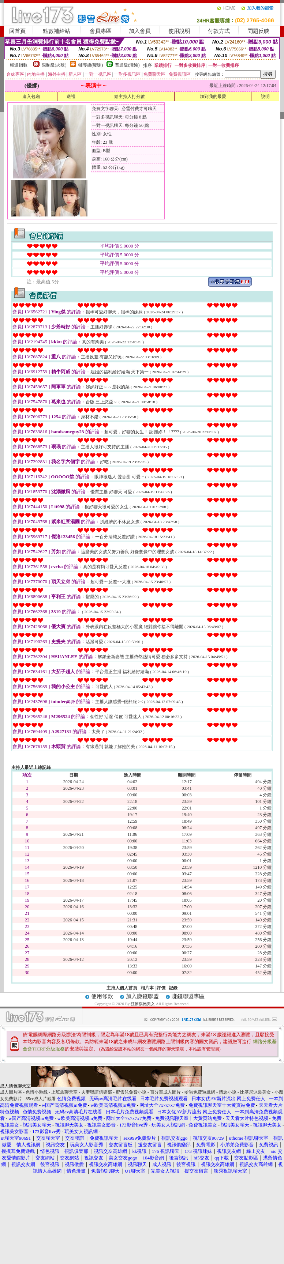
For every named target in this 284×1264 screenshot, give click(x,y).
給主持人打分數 (129, 96)
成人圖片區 (11, 1092)
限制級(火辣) (54, 65)
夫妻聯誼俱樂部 (96, 1092)
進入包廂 (31, 96)
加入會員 (140, 31)
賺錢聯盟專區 (188, 996)
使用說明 (179, 31)
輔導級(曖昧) (90, 65)
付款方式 (219, 31)
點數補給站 (56, 31)
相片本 (147, 988)
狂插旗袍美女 (143, 1003)
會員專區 (101, 31)
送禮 (71, 96)
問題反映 (258, 31)
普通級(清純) (127, 65)
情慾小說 (227, 1092)
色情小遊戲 (37, 1092)
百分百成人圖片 (165, 1092)
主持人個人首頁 (121, 988)
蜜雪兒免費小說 (131, 1092)
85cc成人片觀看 (41, 1098)
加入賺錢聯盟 (142, 996)
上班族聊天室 (64, 1092)
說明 (265, 96)
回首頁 (17, 31)
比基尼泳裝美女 (255, 1092)
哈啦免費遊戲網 (199, 1092)
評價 (161, 988)
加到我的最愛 (213, 96)
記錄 (173, 988)
